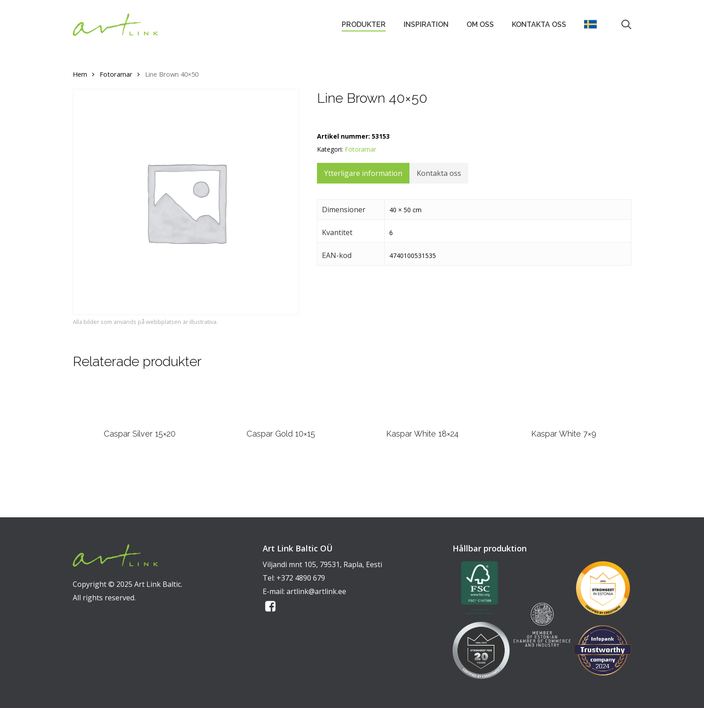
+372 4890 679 (301, 578)
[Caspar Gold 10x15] (281, 424)
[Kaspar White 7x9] (564, 424)
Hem (80, 74)
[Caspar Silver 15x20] (139, 424)
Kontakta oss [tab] (439, 173)
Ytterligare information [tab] (363, 173)
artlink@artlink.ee (316, 591)
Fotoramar (116, 74)
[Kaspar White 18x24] (422, 424)
